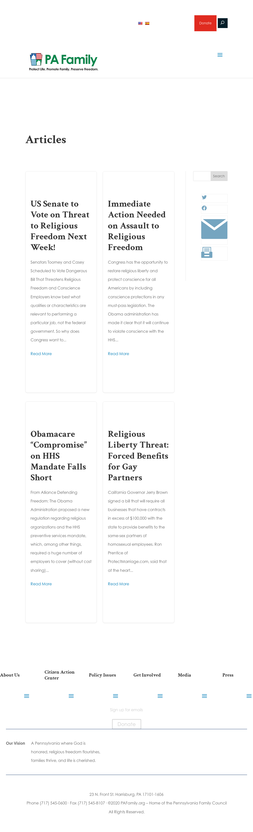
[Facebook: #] (204, 210)
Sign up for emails (170, 23)
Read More (41, 354)
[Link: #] (214, 241)
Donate (205, 23)
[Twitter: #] (204, 199)
